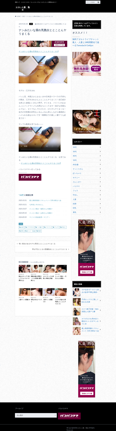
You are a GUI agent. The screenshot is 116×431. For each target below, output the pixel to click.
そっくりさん (77, 168)
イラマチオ (30, 227)
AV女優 (75, 164)
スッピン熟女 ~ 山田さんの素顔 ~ (41, 213)
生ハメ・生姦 (31, 231)
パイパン (48, 227)
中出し (64, 227)
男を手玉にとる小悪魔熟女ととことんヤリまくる (49, 249)
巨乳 (22, 231)
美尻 (39, 231)
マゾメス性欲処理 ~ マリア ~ (39, 217)
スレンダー (77, 181)
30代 (74, 151)
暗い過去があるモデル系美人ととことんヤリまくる (37, 243)
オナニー (76, 176)
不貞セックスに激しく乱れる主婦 (86, 298)
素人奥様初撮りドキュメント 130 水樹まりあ (45, 200)
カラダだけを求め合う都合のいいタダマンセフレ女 (86, 319)
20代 (21, 195)
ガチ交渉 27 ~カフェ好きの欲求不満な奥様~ (85, 289)
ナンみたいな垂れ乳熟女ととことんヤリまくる (38, 51)
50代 (74, 160)
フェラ (56, 227)
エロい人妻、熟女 (23, 8)
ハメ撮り (39, 227)
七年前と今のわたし (36, 204)
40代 (74, 155)
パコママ (76, 185)
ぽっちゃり (77, 172)
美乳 (74, 210)
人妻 (74, 197)
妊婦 (74, 202)
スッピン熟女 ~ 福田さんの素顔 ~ (41, 209)
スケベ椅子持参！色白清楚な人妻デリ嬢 (86, 308)
